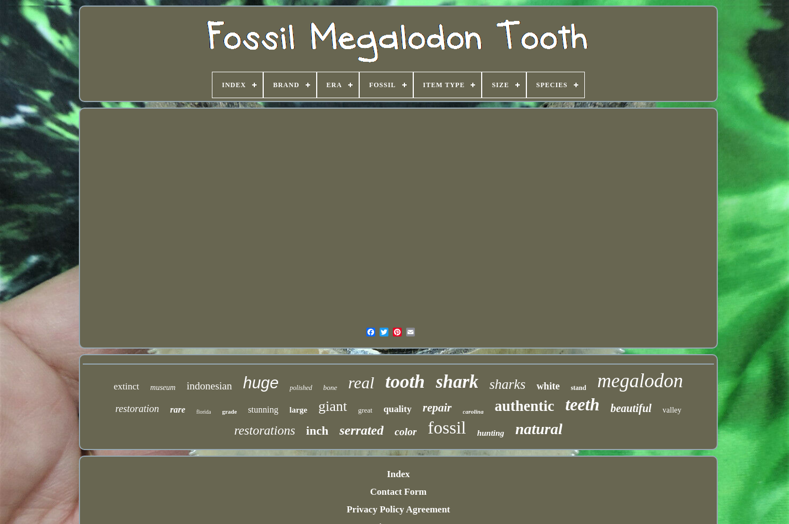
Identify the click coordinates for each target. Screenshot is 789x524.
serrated (361, 430)
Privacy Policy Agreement (398, 509)
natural (539, 428)
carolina (473, 411)
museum (162, 387)
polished (301, 388)
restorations (264, 430)
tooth (405, 381)
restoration (137, 408)
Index (398, 474)
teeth (582, 404)
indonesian (209, 386)
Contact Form (398, 491)
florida (203, 412)
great (365, 410)
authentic (524, 406)
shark (457, 382)
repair (437, 407)
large (298, 409)
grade (229, 411)
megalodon (640, 381)
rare (177, 409)
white (547, 386)
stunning (263, 409)
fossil (447, 427)
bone (330, 387)
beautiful (630, 408)
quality (397, 409)
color (405, 431)
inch (317, 430)
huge (261, 383)
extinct (126, 386)
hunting (490, 433)
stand (578, 388)
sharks (507, 384)
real (361, 382)
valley (672, 410)
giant (332, 406)
